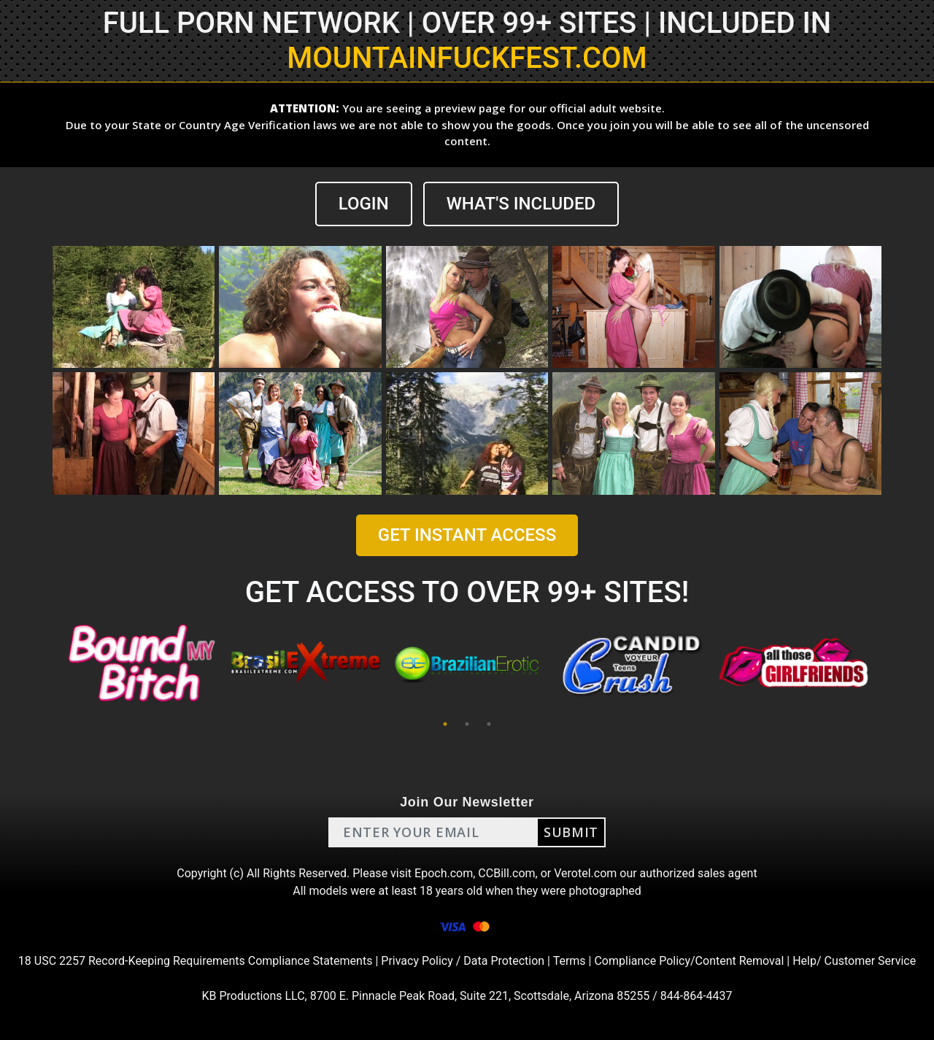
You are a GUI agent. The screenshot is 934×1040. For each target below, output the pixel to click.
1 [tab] (445, 724)
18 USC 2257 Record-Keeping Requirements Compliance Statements (195, 961)
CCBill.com (506, 873)
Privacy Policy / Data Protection (462, 961)
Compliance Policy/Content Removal (689, 961)
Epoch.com (443, 873)
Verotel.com (585, 873)
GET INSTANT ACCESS (467, 535)
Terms (569, 961)
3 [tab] (489, 724)
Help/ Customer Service (854, 961)
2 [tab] (467, 724)
